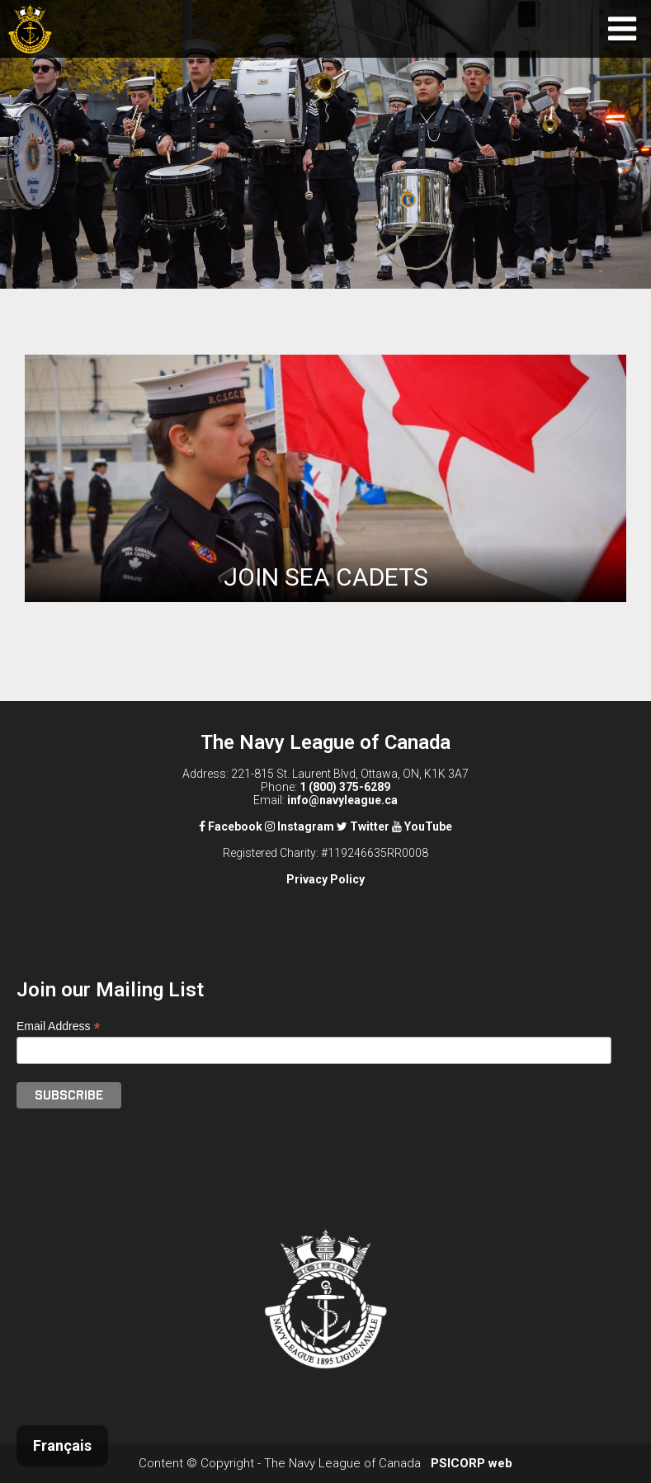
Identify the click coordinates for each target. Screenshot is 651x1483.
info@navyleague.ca (342, 800)
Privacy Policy (325, 879)
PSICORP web (471, 1463)
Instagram (299, 826)
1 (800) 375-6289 (345, 786)
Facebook (230, 826)
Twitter (363, 826)
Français (62, 1445)
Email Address (59, 1026)
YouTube (422, 826)
